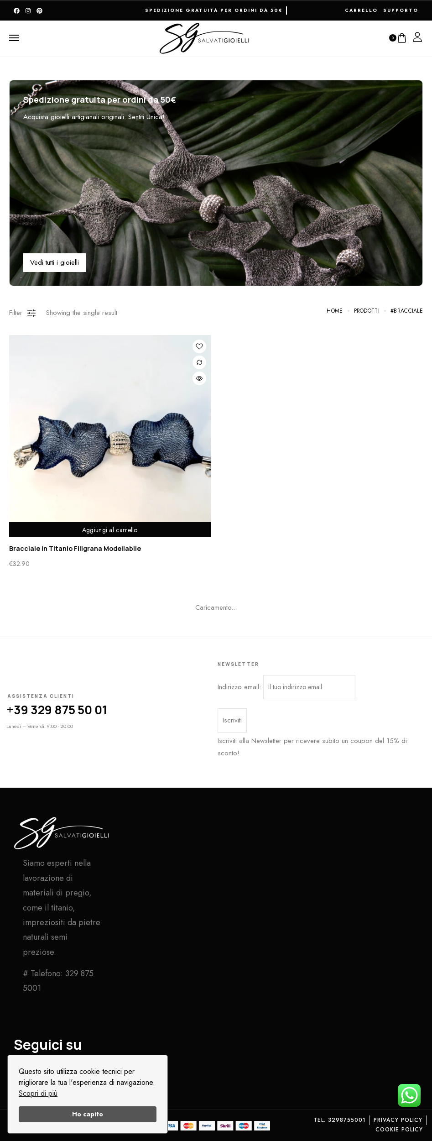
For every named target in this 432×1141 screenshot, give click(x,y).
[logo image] (204, 37)
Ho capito (87, 1114)
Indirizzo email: (286, 687)
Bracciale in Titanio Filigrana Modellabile (75, 548)
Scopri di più (38, 1093)
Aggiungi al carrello (110, 529)
